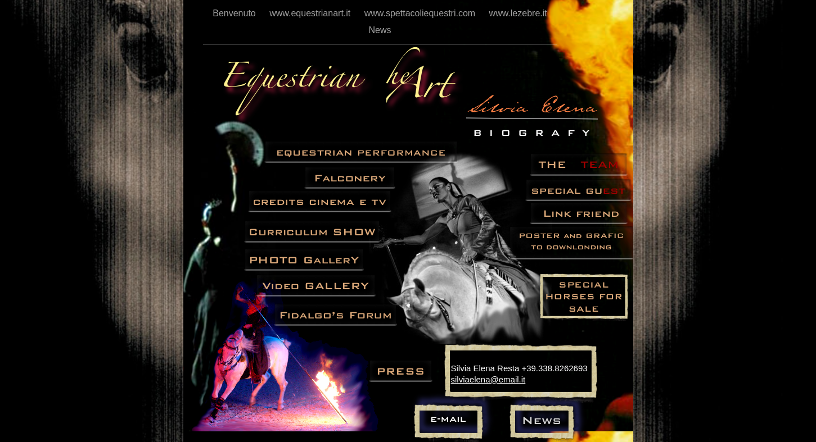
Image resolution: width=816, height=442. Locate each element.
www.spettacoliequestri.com (421, 13)
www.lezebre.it (518, 13)
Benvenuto (235, 13)
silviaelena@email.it (488, 379)
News (379, 30)
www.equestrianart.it (311, 13)
